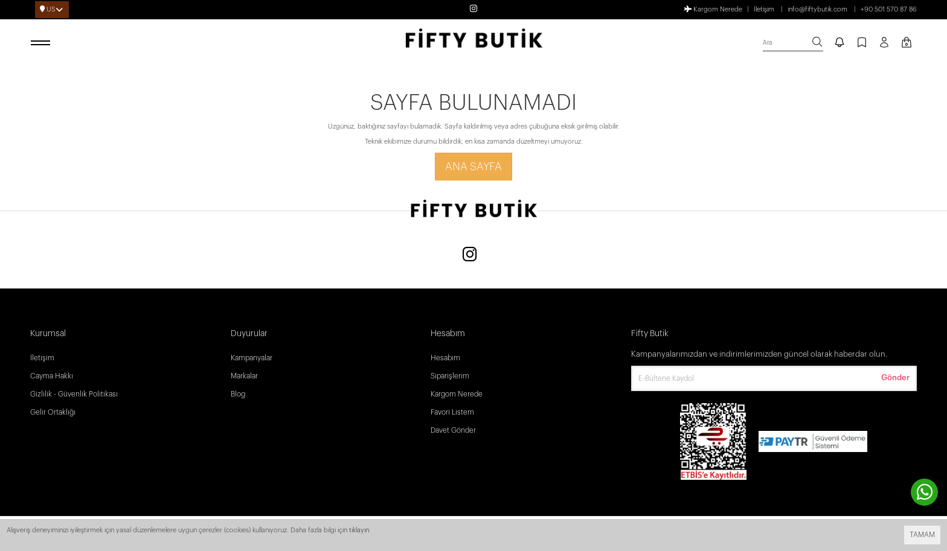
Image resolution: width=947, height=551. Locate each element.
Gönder (895, 377)
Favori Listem (452, 412)
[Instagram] (470, 255)
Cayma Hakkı (51, 376)
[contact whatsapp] (924, 492)
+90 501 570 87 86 (889, 9)
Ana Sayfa (473, 166)
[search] (793, 43)
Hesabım (445, 357)
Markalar (244, 376)
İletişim (764, 9)
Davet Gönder (453, 430)
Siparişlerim (450, 376)
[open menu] (42, 43)
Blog (238, 394)
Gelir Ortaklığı (52, 412)
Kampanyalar (251, 357)
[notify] (839, 43)
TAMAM (922, 534)
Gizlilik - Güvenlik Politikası (74, 394)
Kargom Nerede (713, 9)
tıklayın (359, 530)
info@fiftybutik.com (817, 9)
